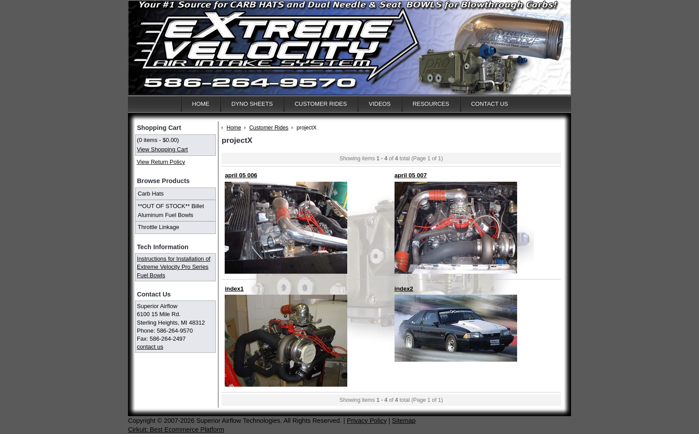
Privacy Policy (367, 420)
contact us (150, 346)
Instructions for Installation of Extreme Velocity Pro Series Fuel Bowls (173, 266)
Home (201, 103)
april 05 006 (241, 175)
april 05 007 (411, 175)
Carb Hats (151, 193)
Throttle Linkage (158, 227)
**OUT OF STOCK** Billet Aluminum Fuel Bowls (171, 210)
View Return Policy (161, 162)
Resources (430, 103)
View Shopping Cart (162, 149)
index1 (234, 288)
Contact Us (489, 103)
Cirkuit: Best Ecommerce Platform (176, 429)
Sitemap (403, 420)
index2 (404, 288)
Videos (380, 103)
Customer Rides (321, 103)
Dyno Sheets (252, 103)
